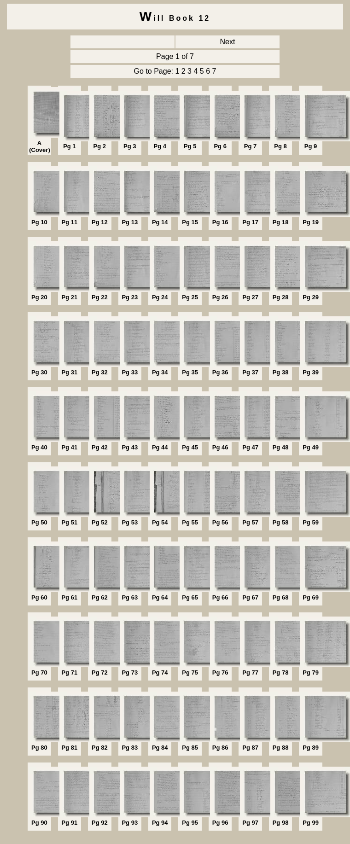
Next (227, 42)
